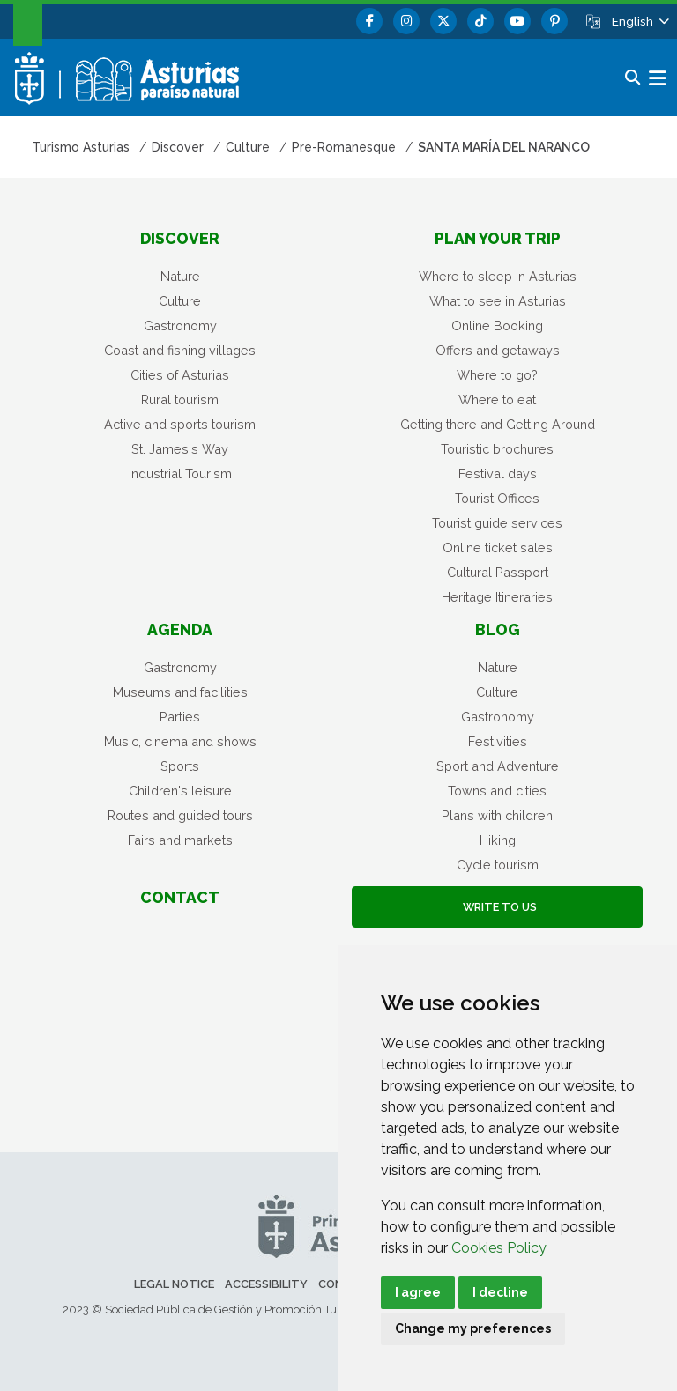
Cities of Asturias (179, 374)
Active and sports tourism (180, 424)
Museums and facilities (180, 691)
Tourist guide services (497, 522)
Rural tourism (180, 399)
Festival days (497, 473)
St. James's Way (179, 448)
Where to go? (497, 374)
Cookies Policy (499, 1247)
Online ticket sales (498, 547)
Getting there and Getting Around (497, 424)
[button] (639, 21)
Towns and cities (497, 790)
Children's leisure (180, 790)
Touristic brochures (497, 448)
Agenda (179, 629)
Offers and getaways (497, 350)
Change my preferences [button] (473, 1328)
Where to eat (497, 399)
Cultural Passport (497, 572)
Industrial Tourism (180, 473)
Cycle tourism (498, 864)
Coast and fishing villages (180, 350)
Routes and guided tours (180, 815)
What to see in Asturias (497, 300)
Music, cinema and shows (180, 741)
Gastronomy (180, 325)
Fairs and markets (180, 839)
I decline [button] (500, 1292)
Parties (180, 716)
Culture (180, 300)
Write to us (497, 907)
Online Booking (497, 325)
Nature (180, 276)
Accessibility (266, 1284)
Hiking (498, 839)
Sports (179, 765)
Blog (497, 629)
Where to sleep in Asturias (498, 276)
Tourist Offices (497, 498)
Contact (179, 897)
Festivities (497, 741)
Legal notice (174, 1284)
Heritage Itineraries (497, 596)
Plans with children (497, 815)
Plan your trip (498, 238)
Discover (179, 238)
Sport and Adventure (497, 765)
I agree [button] (418, 1292)
